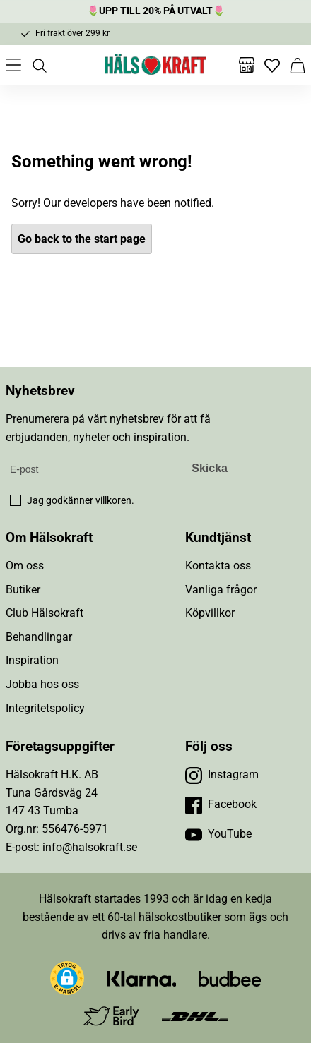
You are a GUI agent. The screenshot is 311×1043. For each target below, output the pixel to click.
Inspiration (32, 660)
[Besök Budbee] (230, 977)
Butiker (23, 589)
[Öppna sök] (39, 65)
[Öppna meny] (13, 65)
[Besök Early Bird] (111, 1015)
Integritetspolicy (45, 708)
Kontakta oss (218, 565)
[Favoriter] (272, 65)
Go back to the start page (82, 239)
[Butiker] (246, 65)
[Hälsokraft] (155, 65)
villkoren (113, 500)
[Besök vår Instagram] (222, 775)
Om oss (25, 565)
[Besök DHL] (195, 1016)
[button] (67, 978)
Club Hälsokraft (44, 613)
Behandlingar (39, 637)
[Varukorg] (297, 65)
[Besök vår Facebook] (221, 804)
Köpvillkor (210, 613)
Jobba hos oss (42, 684)
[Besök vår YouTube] (218, 834)
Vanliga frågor (221, 589)
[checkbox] (15, 500)
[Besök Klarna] (142, 977)
